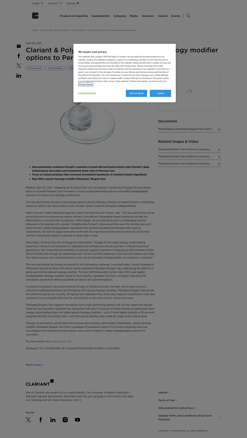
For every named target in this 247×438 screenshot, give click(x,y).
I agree (160, 93)
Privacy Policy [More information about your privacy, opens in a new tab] (85, 84)
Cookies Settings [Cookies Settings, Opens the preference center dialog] (87, 93)
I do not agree (136, 93)
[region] (124, 73)
